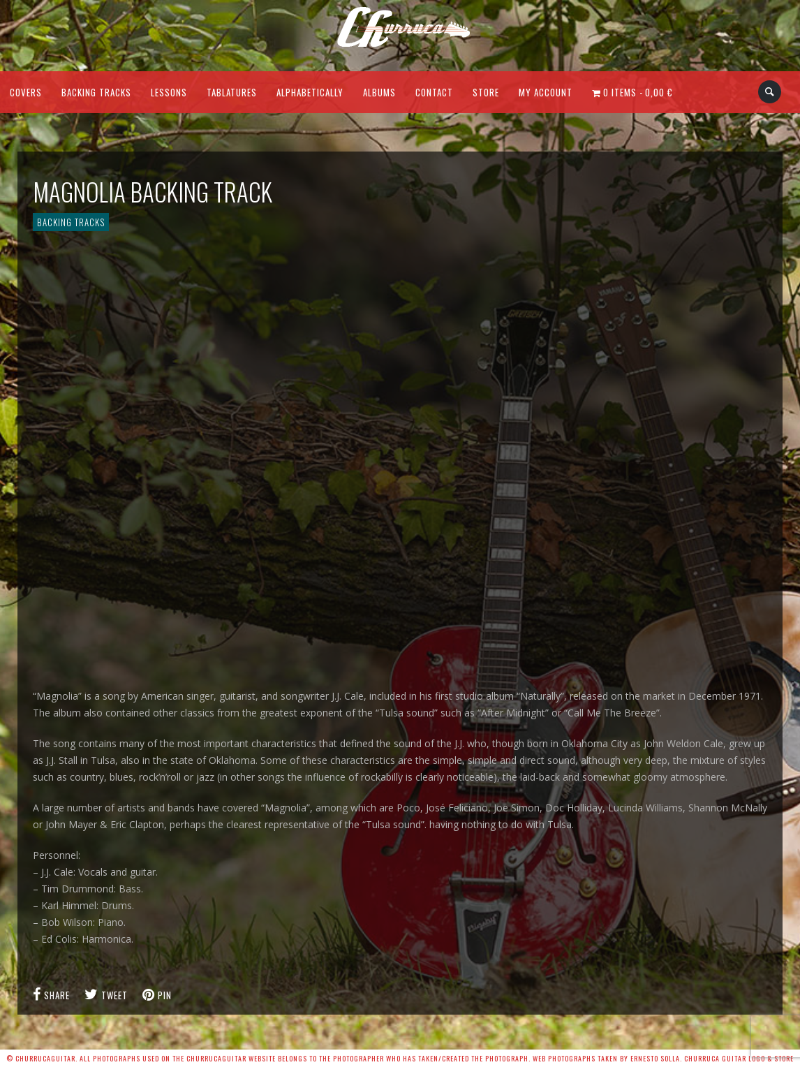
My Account (545, 92)
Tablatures (232, 92)
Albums (379, 92)
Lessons (169, 92)
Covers (26, 92)
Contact (434, 92)
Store (486, 92)
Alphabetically (309, 92)
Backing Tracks (96, 92)
